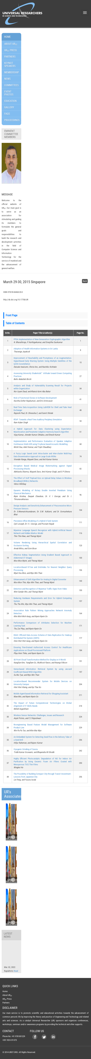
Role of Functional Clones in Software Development (35, 398)
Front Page (11, 315)
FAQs (7, 113)
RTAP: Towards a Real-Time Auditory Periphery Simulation (38, 419)
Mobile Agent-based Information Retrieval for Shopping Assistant (41, 693)
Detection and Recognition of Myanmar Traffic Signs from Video (40, 589)
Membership (11, 72)
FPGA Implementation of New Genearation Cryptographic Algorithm (42, 339)
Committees (11, 85)
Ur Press (10, 50)
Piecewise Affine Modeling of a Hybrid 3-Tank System (36, 521)
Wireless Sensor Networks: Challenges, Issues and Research (39, 715)
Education (10, 101)
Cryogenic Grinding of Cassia (26, 749)
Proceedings (12, 120)
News (7, 78)
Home (7, 36)
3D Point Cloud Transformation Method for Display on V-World (40, 659)
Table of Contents (15, 323)
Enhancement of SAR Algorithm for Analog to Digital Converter (40, 579)
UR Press (7, 999)
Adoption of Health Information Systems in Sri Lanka (36, 348)
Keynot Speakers (9, 65)
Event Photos (8, 93)
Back (85, 281)
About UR (10, 44)
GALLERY (9, 107)
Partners (9, 56)
